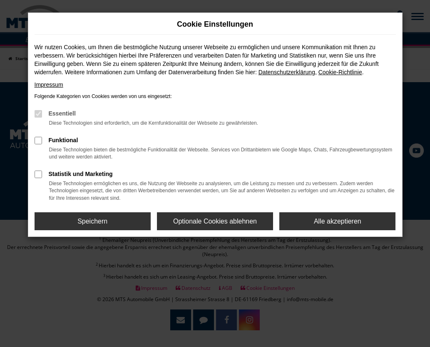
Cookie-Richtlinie (340, 72)
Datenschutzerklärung (286, 72)
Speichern (92, 221)
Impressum (49, 84)
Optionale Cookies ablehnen (215, 221)
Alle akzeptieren (337, 221)
